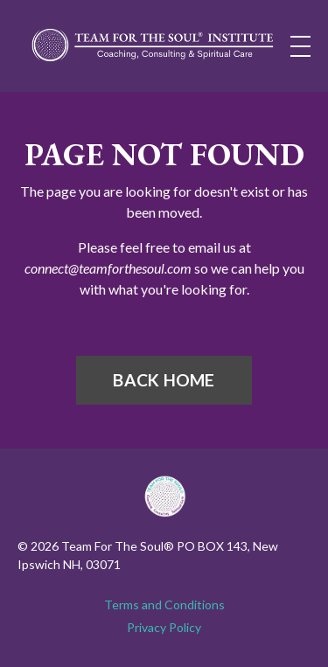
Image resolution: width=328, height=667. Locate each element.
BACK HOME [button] (163, 380)
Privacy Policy (164, 627)
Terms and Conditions (164, 604)
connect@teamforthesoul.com (108, 268)
